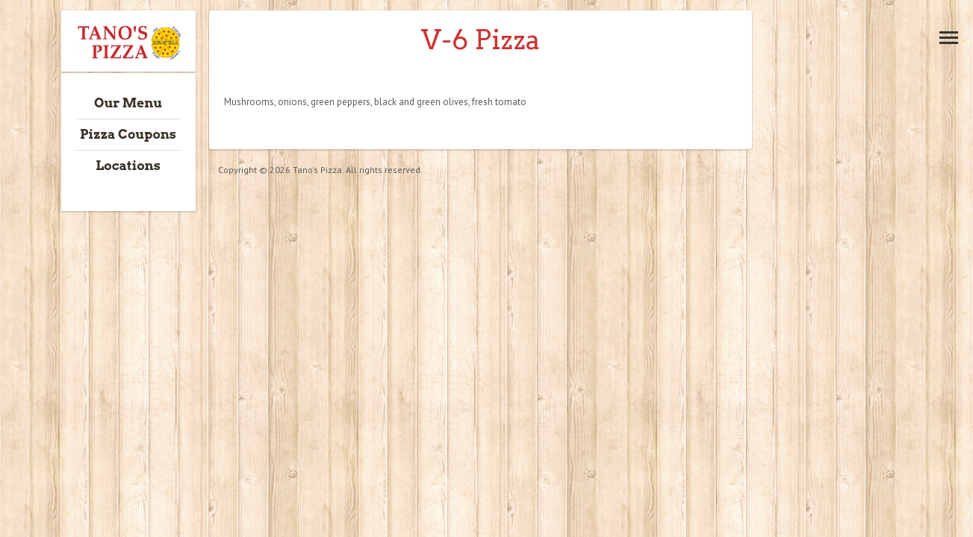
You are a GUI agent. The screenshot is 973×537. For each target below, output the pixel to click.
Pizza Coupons (128, 134)
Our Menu (128, 102)
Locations (128, 165)
